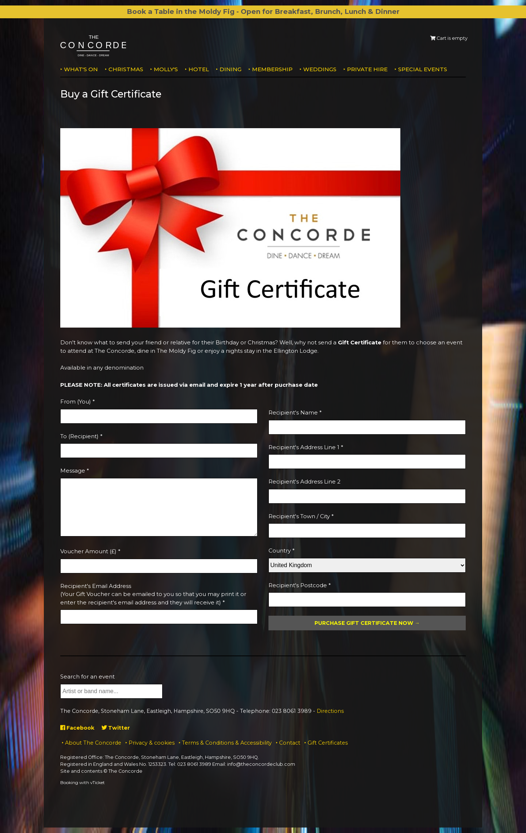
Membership (272, 69)
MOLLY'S (166, 69)
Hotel (198, 69)
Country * (281, 550)
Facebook (78, 727)
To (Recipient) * (81, 436)
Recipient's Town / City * (301, 516)
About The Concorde (93, 743)
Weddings (319, 69)
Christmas (125, 69)
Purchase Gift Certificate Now (364, 623)
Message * (74, 470)
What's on (81, 69)
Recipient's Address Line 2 (304, 481)
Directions (330, 711)
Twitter (118, 727)
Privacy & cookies (152, 743)
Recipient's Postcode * (299, 585)
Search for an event (87, 676)
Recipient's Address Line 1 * (305, 447)
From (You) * (77, 401)
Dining (230, 69)
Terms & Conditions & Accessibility (227, 743)
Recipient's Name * (295, 412)
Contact (289, 743)
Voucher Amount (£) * (90, 551)
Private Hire (367, 69)
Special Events (422, 69)
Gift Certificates (328, 743)
